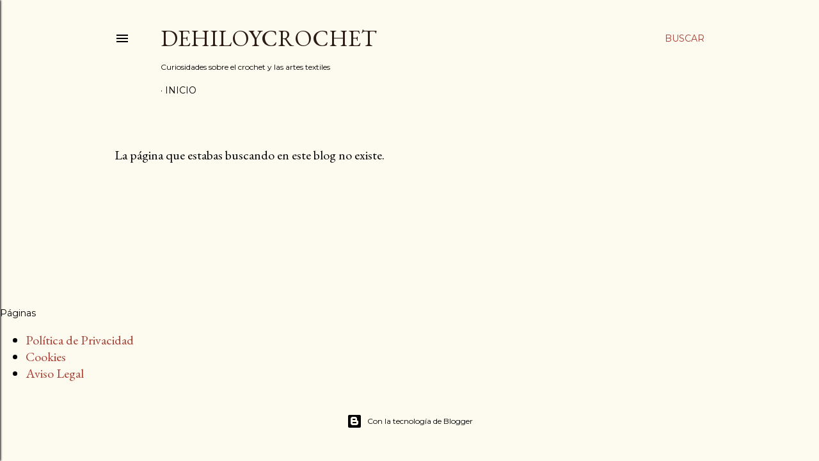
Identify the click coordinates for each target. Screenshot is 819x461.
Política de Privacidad (80, 340)
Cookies (46, 356)
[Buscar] (684, 38)
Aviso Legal (55, 373)
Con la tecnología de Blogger (410, 421)
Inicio (180, 90)
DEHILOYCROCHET (269, 38)
